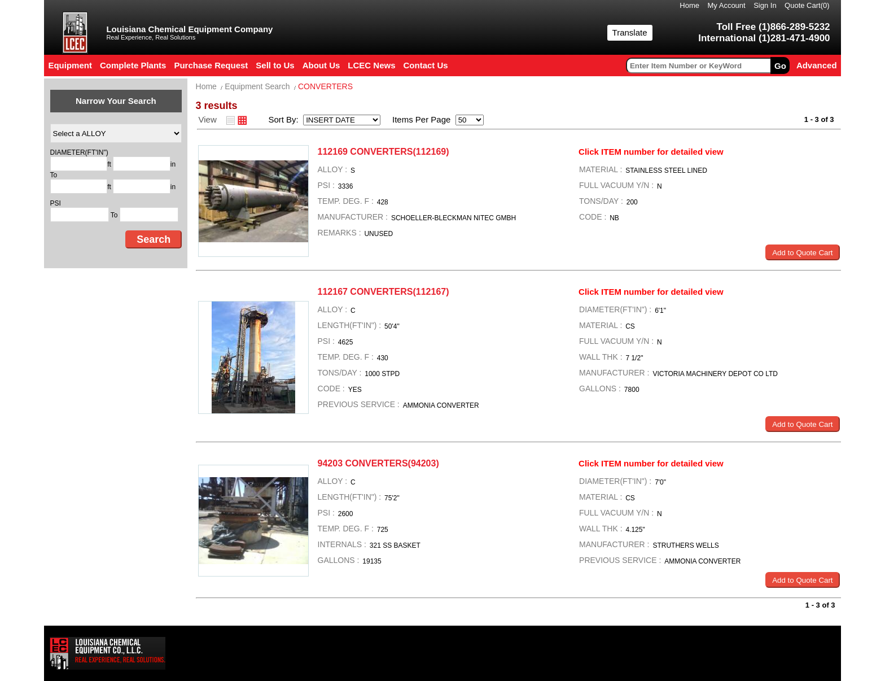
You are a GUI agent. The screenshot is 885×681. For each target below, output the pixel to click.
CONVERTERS (325, 86)
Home (689, 5)
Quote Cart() (807, 5)
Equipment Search (257, 86)
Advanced (816, 65)
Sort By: (284, 119)
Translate (629, 32)
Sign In (764, 5)
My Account (726, 5)
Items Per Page (418, 119)
